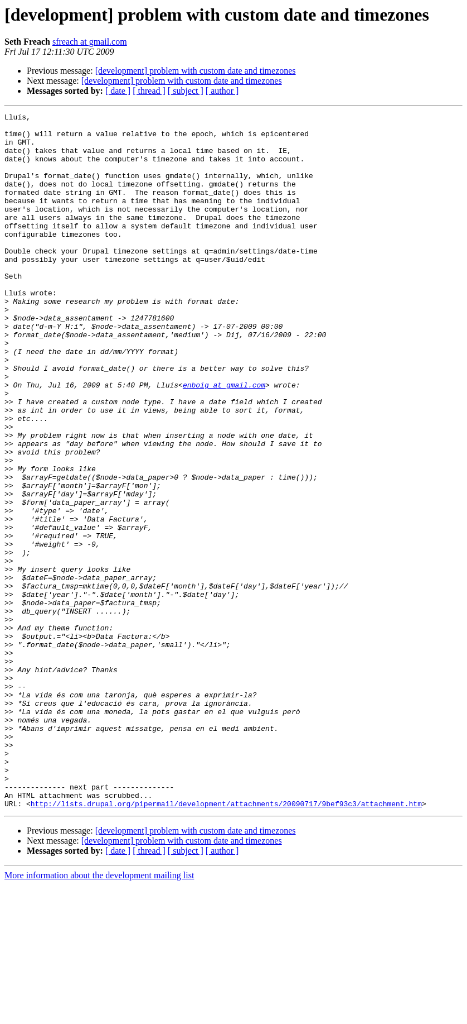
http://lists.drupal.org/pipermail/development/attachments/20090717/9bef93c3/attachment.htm (226, 942)
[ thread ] (149, 90)
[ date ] (117, 90)
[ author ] (222, 90)
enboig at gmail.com (224, 440)
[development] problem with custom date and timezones (195, 70)
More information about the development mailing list (99, 1014)
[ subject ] (185, 90)
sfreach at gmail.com (89, 41)
